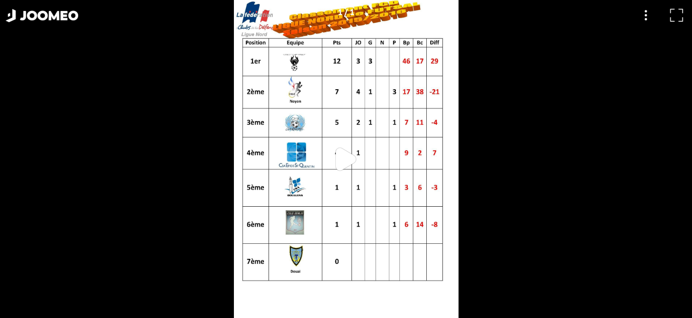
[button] (23, 272)
